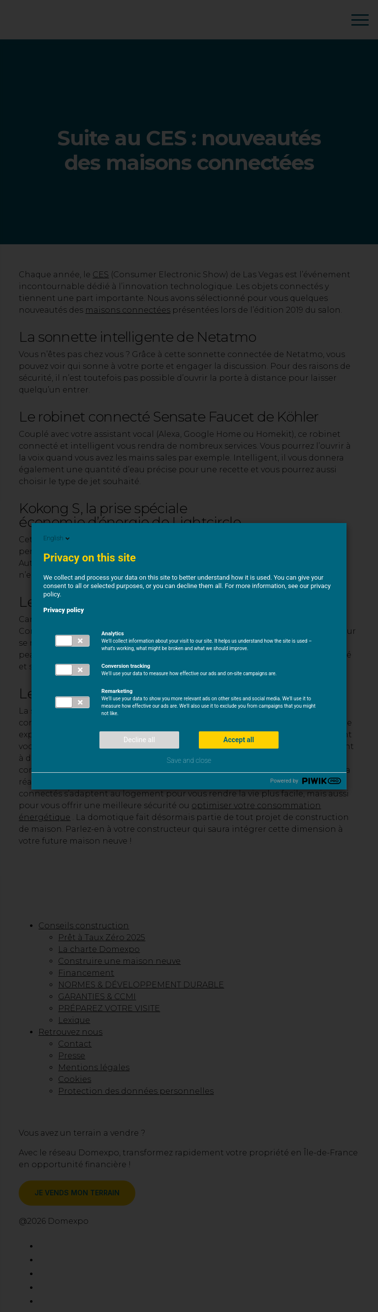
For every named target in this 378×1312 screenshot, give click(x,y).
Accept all (238, 740)
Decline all (139, 740)
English (57, 538)
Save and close (189, 760)
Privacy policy (63, 610)
